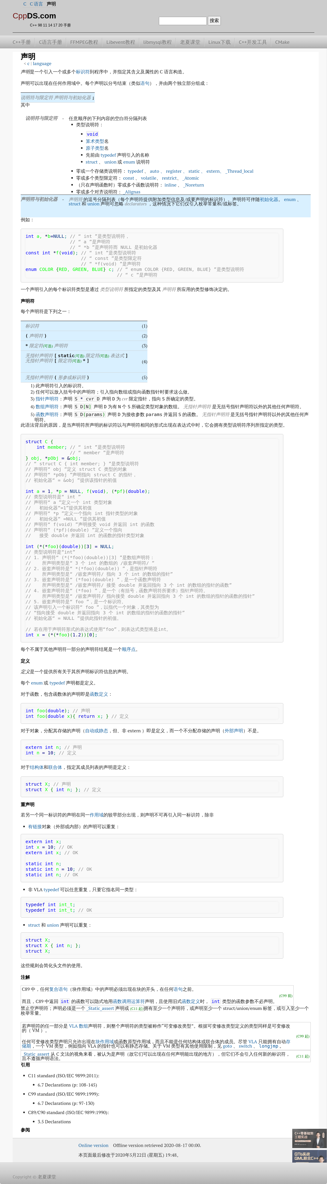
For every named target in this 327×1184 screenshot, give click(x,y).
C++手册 (22, 42)
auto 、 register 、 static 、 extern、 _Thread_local (201, 171)
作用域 (96, 815)
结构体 (37, 767)
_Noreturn (193, 185)
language (42, 63)
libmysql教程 (157, 42)
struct (92, 162)
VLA (252, 1041)
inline (170, 185)
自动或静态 (96, 730)
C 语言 (36, 4)
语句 (144, 83)
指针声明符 (47, 399)
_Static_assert (100, 1008)
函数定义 (99, 694)
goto (227, 1046)
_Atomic (191, 178)
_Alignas (131, 192)
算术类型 (95, 141)
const (128, 178)
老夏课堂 (190, 42)
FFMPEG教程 (84, 42)
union (110, 162)
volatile (148, 178)
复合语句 (58, 989)
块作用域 (104, 1041)
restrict (169, 178)
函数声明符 (47, 414)
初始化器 (269, 199)
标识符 (83, 72)
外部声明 (234, 730)
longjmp (268, 1046)
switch (245, 1046)
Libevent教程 (120, 42)
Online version (93, 1145)
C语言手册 (50, 42)
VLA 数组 (78, 1026)
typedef (108, 155)
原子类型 (95, 148)
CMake (282, 42)
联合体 (55, 767)
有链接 (35, 826)
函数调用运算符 (129, 1001)
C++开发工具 (253, 42)
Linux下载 (219, 42)
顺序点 (129, 649)
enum (129, 162)
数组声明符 (47, 406)
